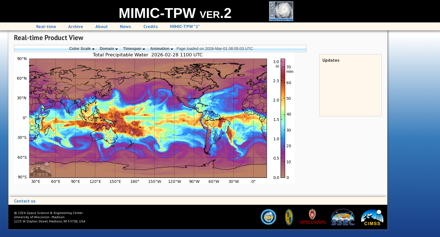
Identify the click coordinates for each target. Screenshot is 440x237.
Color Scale (82, 48)
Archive (75, 26)
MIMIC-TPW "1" (185, 26)
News (125, 26)
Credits (150, 26)
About (101, 26)
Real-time (46, 26)
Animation (161, 48)
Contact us (25, 201)
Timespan (134, 48)
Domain (109, 48)
